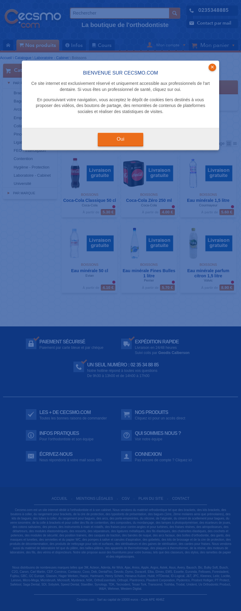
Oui (120, 139)
